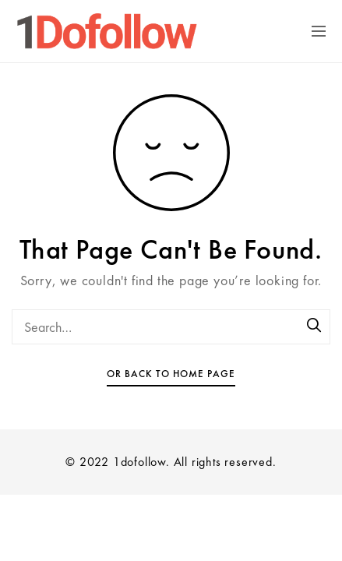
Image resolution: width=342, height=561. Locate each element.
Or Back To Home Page (171, 373)
